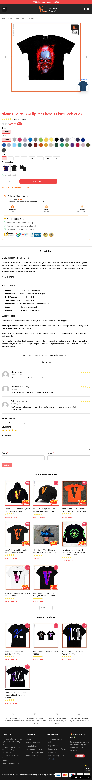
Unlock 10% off (87, 769)
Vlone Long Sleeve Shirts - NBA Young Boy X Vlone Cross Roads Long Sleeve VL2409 (74, 552)
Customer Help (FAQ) (56, 756)
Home (4, 19)
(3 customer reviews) (20, 119)
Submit (7, 465)
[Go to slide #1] (40, 98)
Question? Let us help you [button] (81, 777)
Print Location (7, 162)
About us (28, 739)
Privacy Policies (31, 746)
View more (46, 608)
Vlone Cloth (14, 19)
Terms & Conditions (32, 743)
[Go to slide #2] (52, 98)
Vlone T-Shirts (28, 19)
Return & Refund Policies (57, 749)
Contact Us (52, 752)
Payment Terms (54, 746)
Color (4, 136)
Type (4, 128)
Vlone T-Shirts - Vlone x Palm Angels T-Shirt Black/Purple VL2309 (15, 695)
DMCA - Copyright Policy (34, 749)
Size (3, 154)
